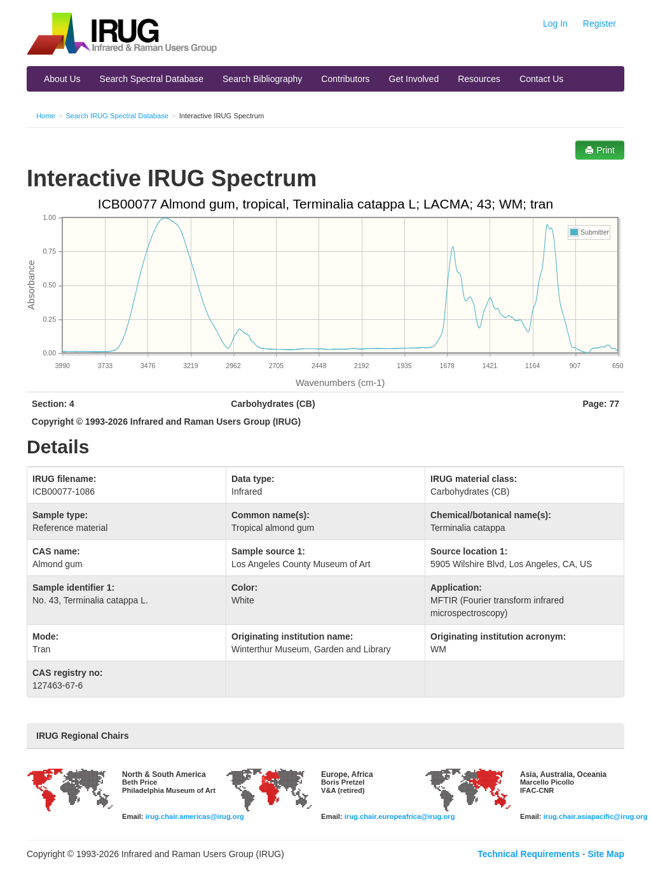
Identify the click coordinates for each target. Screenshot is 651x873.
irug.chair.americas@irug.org (195, 816)
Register (599, 23)
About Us (62, 79)
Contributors (345, 79)
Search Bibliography (262, 79)
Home (45, 116)
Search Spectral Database (151, 79)
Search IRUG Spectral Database (116, 116)
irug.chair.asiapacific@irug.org (596, 816)
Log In (555, 23)
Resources (479, 79)
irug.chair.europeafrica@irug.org (400, 816)
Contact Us (541, 79)
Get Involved (414, 79)
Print (600, 150)
